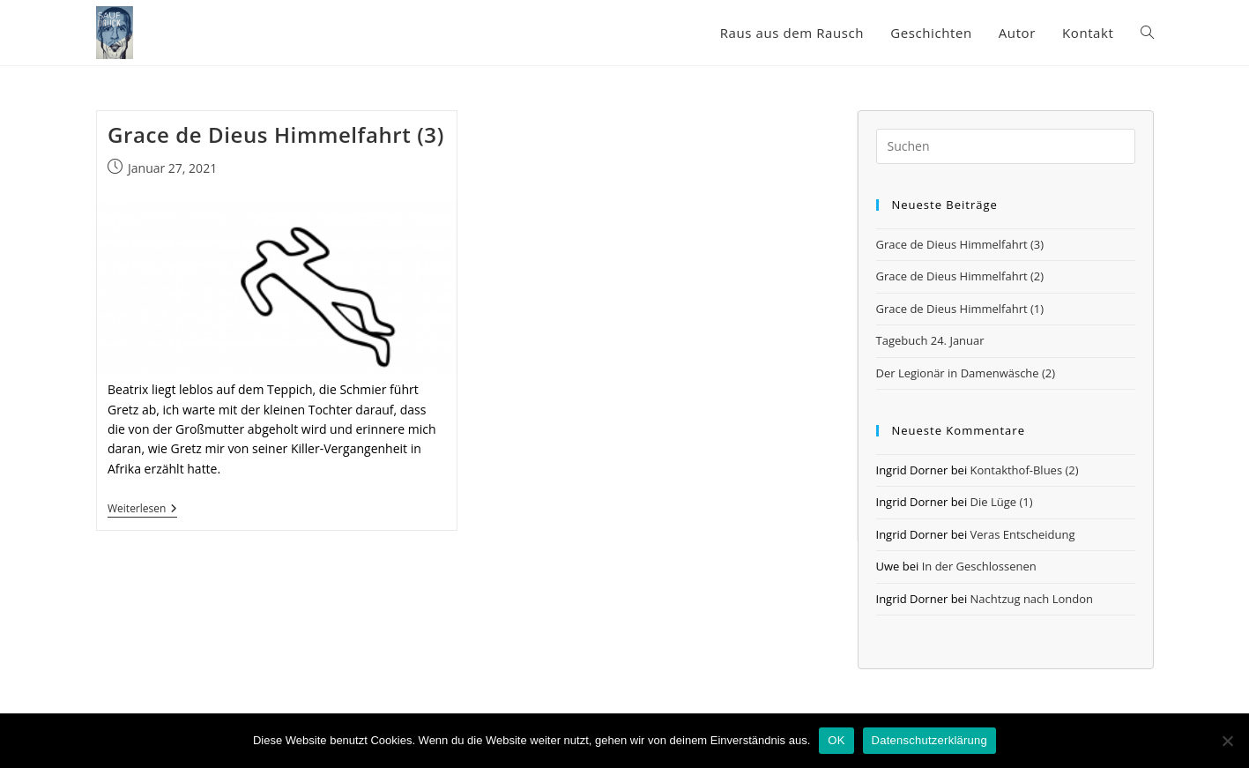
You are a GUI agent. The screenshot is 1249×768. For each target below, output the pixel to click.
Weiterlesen (142, 510)
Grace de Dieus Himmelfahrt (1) (960, 309)
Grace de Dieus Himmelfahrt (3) (276, 134)
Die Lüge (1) (1001, 502)
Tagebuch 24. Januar (930, 340)
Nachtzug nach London (1031, 599)
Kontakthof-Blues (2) (1024, 470)
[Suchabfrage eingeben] (1005, 146)
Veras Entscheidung (1022, 534)
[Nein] (1227, 740)
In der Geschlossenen (979, 566)
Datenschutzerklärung (929, 740)
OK (836, 740)
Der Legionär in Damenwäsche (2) (966, 373)
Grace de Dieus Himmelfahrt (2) (960, 276)
